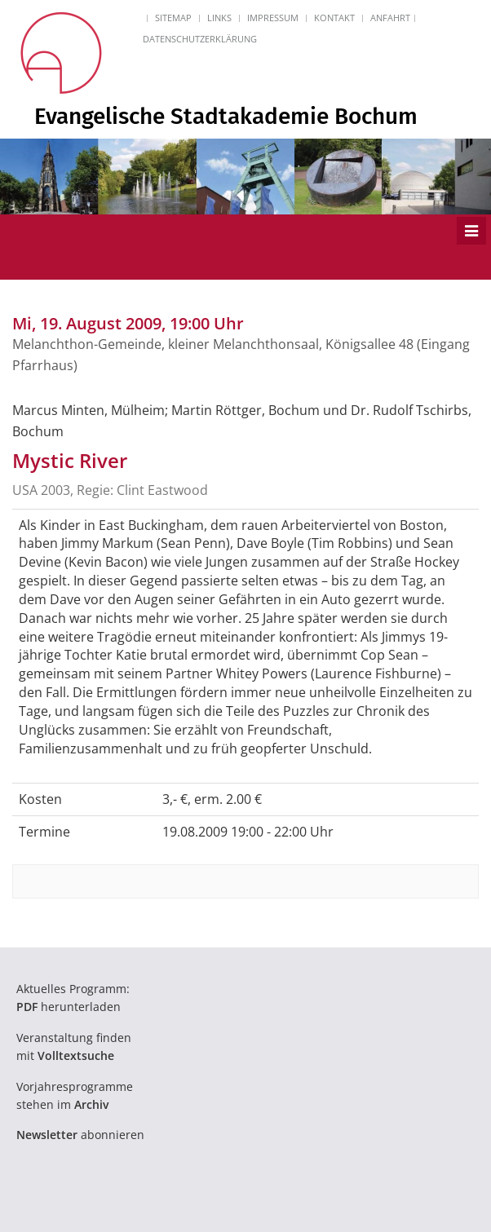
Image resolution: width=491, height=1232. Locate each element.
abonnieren (80, 1134)
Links (219, 17)
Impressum (273, 17)
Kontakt (334, 17)
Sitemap (173, 17)
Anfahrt (390, 17)
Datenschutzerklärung (200, 39)
